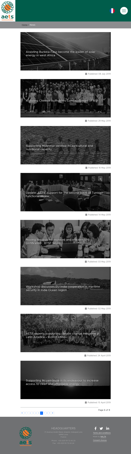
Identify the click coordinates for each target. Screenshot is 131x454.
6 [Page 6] (41, 413)
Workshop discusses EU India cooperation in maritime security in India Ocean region (63, 288)
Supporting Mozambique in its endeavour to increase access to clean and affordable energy (62, 382)
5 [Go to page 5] (38, 413)
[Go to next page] (49, 413)
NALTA (103, 436)
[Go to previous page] (25, 413)
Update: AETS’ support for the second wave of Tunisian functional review (64, 194)
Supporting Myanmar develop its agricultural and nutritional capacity (59, 147)
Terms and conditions (102, 433)
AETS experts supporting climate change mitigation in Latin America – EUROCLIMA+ (62, 335)
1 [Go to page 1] (27, 413)
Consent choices (100, 440)
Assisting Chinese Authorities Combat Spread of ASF (62, 100)
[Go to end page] (52, 413)
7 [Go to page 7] (44, 413)
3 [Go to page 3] (33, 413)
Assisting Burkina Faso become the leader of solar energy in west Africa (60, 54)
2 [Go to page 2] (30, 413)
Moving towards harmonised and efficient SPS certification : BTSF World (57, 241)
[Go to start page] (22, 413)
